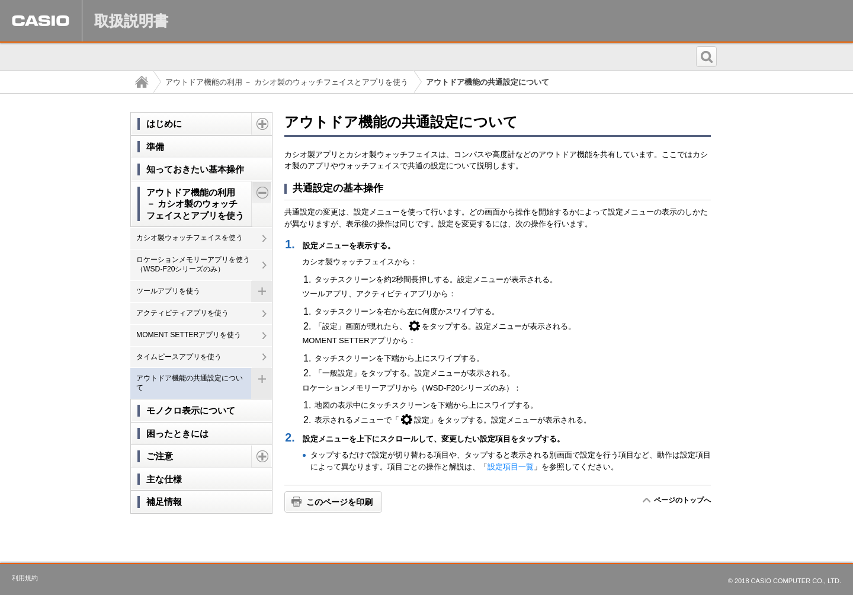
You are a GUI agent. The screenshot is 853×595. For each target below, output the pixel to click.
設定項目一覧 (511, 466)
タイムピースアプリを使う (179, 357)
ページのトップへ (682, 500)
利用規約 (25, 577)
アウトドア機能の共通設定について (189, 383)
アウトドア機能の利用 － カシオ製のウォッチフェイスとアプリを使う (286, 82)
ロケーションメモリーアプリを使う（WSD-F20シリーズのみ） (193, 264)
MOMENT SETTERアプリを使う (188, 335)
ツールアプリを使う (168, 291)
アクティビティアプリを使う (182, 313)
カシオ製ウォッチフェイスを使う (189, 237)
